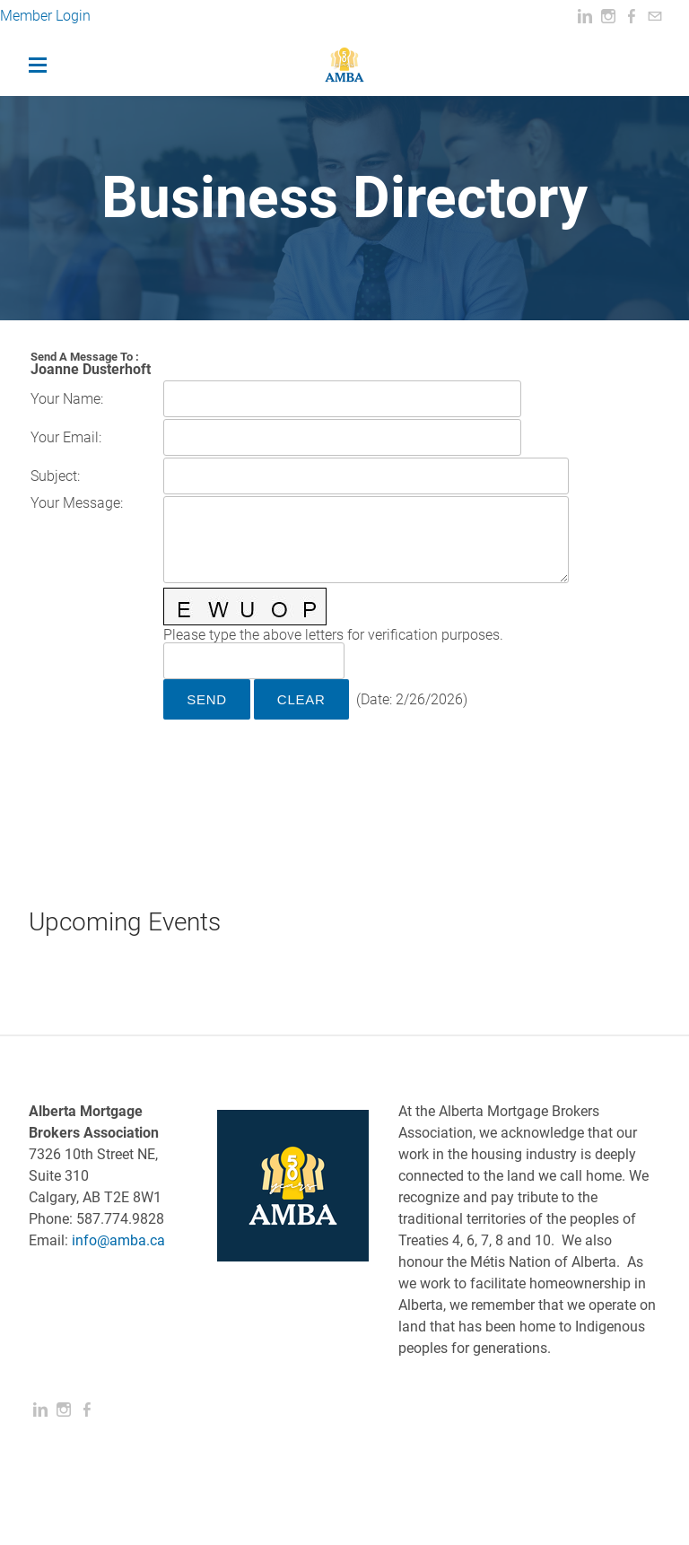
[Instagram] (608, 16)
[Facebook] (631, 16)
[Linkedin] (585, 16)
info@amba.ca (118, 1240)
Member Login (47, 15)
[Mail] (655, 16)
